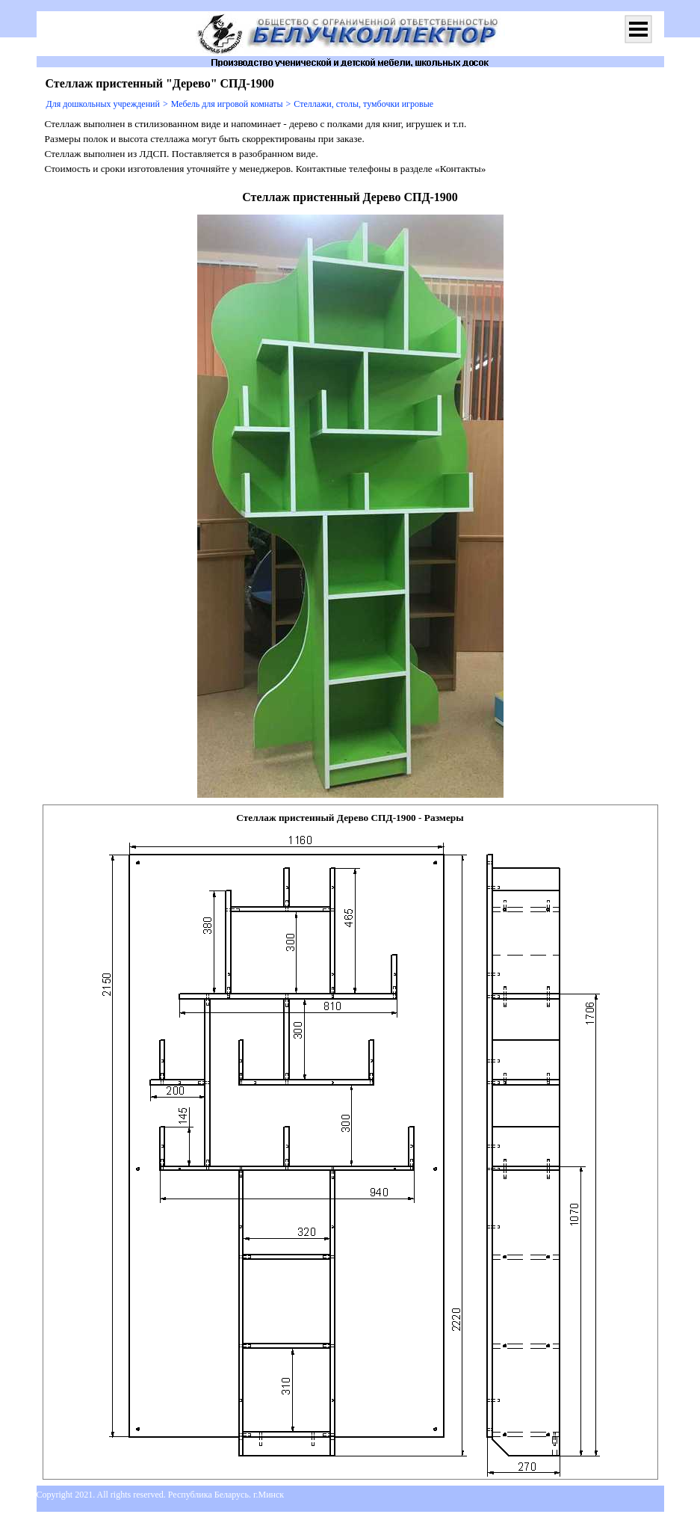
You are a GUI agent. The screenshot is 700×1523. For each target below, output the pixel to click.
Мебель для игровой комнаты (227, 104)
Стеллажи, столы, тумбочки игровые (363, 104)
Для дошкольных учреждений (103, 104)
